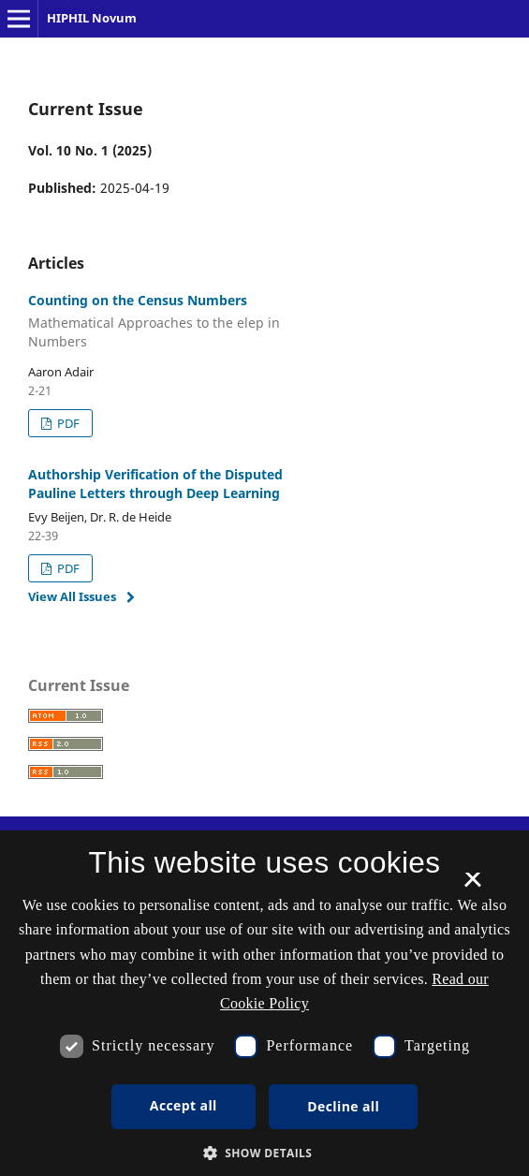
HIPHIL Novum (92, 17)
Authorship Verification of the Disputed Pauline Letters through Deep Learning (155, 483)
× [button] (472, 886)
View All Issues (72, 596)
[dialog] (264, 1003)
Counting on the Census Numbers (180, 321)
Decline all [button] (343, 1106)
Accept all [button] (183, 1105)
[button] (265, 1153)
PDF (67, 423)
